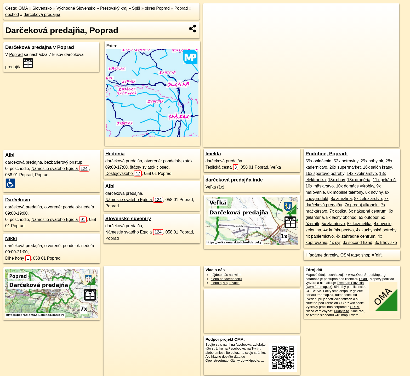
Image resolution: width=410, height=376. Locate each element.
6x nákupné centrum (367, 211)
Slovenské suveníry (128, 218)
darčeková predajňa (42, 14)
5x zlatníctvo (333, 223)
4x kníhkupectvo (338, 230)
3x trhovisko (386, 242)
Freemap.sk (328, 143)
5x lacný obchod (341, 217)
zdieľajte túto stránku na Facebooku (236, 346)
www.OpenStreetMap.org (366, 275)
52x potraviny (346, 161)
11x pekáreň (384, 180)
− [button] (212, 20)
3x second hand (357, 242)
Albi (9, 155)
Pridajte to (341, 311)
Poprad (181, 8)
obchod (12, 14)
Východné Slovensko (75, 8)
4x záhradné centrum (355, 236)
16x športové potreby (324, 173)
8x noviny (374, 192)
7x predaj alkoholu (362, 205)
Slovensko (42, 8)
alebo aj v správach (225, 283)
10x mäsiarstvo (319, 186)
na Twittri (253, 348)
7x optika (337, 211)
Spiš (136, 8)
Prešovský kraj (113, 8)
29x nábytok (372, 161)
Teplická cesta (222, 167)
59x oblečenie (318, 161)
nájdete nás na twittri (226, 275)
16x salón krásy (377, 167)
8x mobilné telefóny (345, 192)
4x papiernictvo (319, 236)
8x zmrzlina (341, 198)
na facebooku (241, 344)
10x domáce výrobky (355, 186)
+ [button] (212, 12)
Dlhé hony (18, 258)
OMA (23, 8)
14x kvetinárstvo (362, 173)
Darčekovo (17, 199)
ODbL (363, 279)
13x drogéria (358, 180)
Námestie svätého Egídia (60, 169)
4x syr (334, 242)
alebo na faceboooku (226, 279)
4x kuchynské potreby (376, 230)
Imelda (213, 153)
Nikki (11, 238)
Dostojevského (123, 173)
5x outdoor (368, 217)
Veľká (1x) (215, 187)
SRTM (355, 307)
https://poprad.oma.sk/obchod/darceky (371, 143)
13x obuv (336, 180)
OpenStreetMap (301, 143)
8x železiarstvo (368, 198)
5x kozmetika (359, 223)
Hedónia (115, 153)
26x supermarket (345, 167)
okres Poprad (157, 8)
